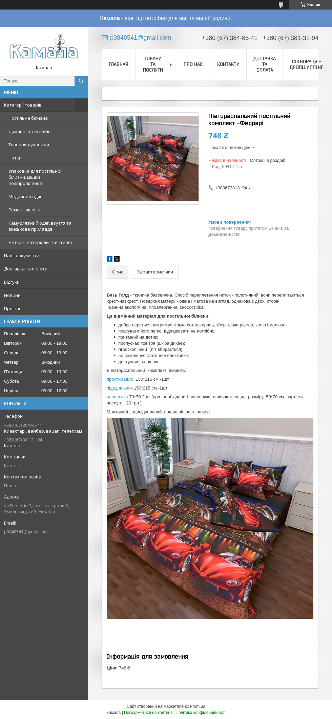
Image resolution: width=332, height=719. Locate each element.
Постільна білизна (28, 118)
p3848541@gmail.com (26, 532)
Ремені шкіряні (24, 210)
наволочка (117, 396)
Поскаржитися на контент (148, 712)
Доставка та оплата (25, 269)
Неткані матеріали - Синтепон (41, 242)
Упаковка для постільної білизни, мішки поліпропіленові (34, 177)
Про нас (12, 308)
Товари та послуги (153, 64)
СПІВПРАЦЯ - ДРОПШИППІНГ (306, 64)
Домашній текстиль (29, 131)
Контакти (228, 64)
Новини (12, 295)
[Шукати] (81, 81)
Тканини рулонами (28, 144)
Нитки (15, 158)
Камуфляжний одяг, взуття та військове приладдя (39, 226)
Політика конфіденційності (200, 712)
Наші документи (21, 255)
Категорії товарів (23, 105)
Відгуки (12, 282)
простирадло (120, 379)
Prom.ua (197, 706)
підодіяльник (119, 388)
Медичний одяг (25, 196)
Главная (118, 64)
